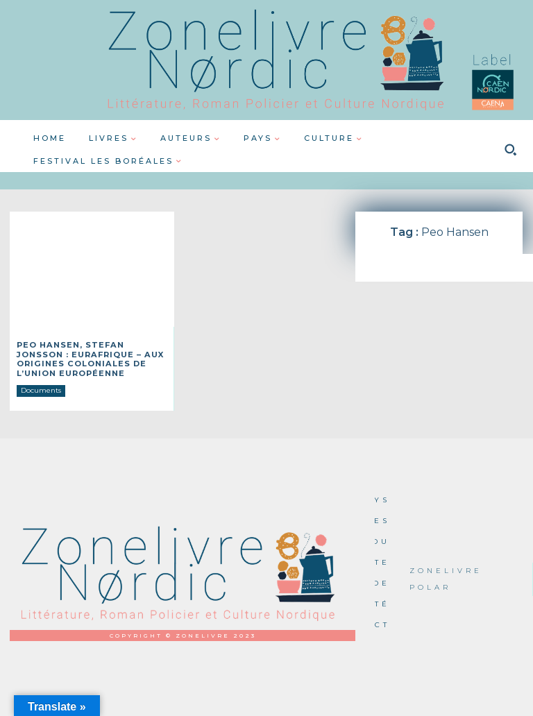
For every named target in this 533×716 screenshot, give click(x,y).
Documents (41, 386)
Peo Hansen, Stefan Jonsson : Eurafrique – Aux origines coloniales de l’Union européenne (91, 357)
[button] (510, 150)
